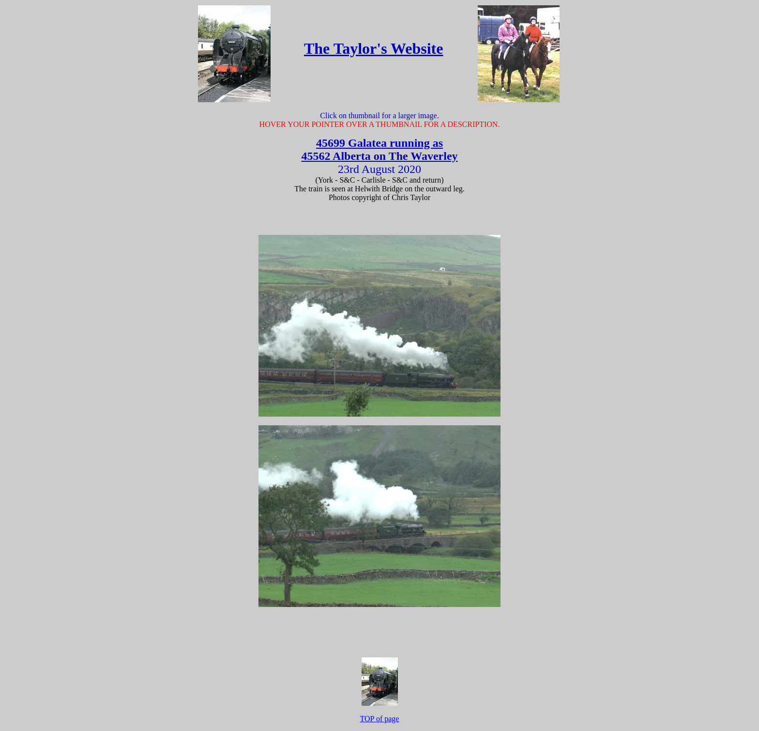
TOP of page (379, 719)
